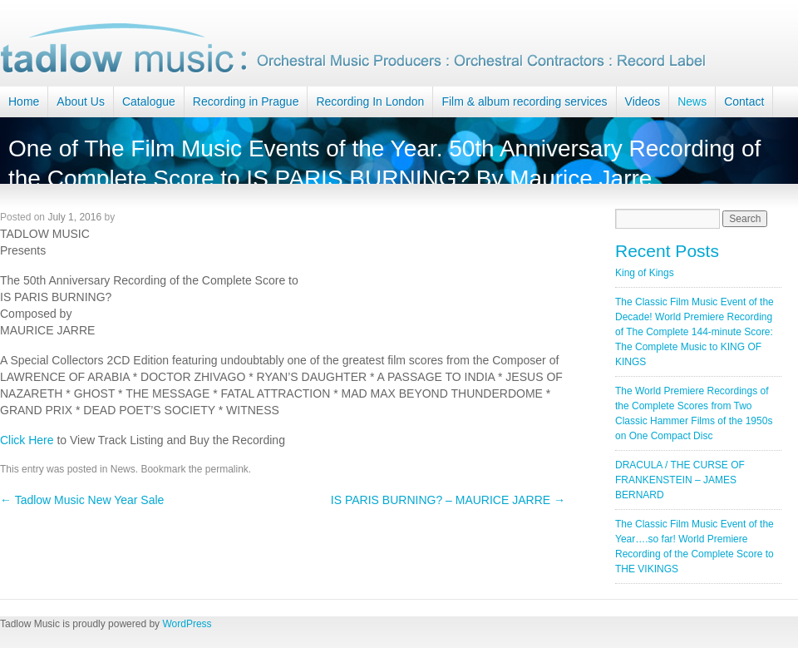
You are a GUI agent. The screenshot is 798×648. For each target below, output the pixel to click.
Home (23, 101)
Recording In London (370, 101)
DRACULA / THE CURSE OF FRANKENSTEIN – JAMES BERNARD (680, 480)
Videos (643, 101)
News (692, 101)
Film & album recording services (524, 101)
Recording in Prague (246, 101)
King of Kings (644, 273)
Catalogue (148, 101)
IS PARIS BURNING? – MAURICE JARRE (448, 500)
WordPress (186, 624)
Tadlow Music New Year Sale (82, 500)
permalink (227, 469)
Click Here (27, 440)
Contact (744, 101)
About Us (81, 101)
